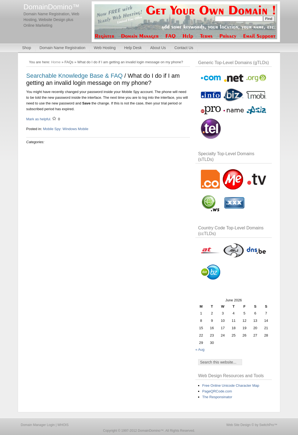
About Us (158, 48)
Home (56, 62)
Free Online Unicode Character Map (230, 385)
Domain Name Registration (62, 48)
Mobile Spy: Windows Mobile (65, 129)
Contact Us (183, 48)
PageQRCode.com (217, 391)
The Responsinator (217, 397)
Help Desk (133, 48)
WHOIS (63, 425)
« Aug (199, 349)
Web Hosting (105, 48)
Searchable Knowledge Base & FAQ (74, 75)
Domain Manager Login (38, 425)
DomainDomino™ (51, 7)
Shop (26, 48)
